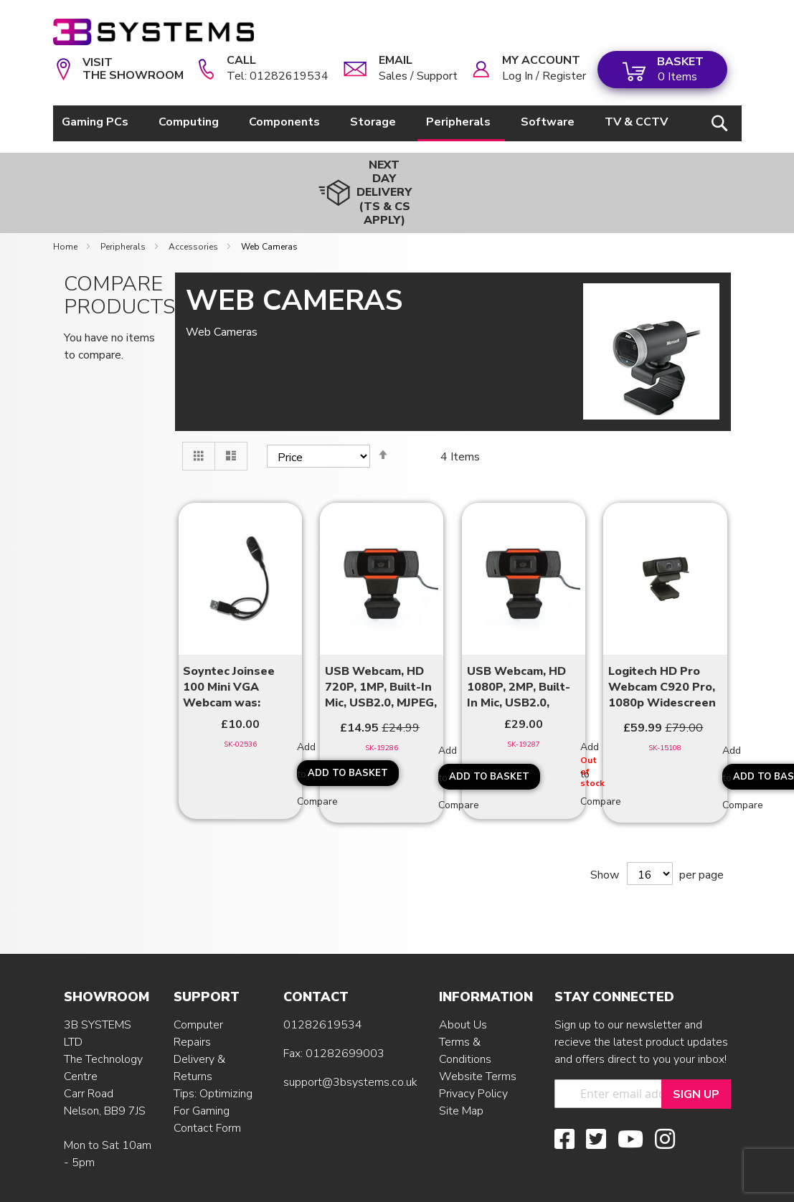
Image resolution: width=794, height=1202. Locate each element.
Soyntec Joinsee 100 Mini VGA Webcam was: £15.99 (229, 649)
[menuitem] (98, 122)
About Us (463, 986)
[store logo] (153, 32)
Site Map (461, 1072)
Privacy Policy (473, 1055)
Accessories (194, 208)
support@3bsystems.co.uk (350, 1043)
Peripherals (124, 208)
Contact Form (207, 1089)
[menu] (367, 123)
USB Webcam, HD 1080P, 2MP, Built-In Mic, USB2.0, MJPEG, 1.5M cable (519, 649)
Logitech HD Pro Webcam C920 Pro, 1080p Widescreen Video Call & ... (662, 649)
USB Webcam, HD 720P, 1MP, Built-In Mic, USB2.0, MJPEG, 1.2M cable (381, 649)
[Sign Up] (696, 1055)
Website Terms (477, 1038)
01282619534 (322, 986)
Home (66, 208)
